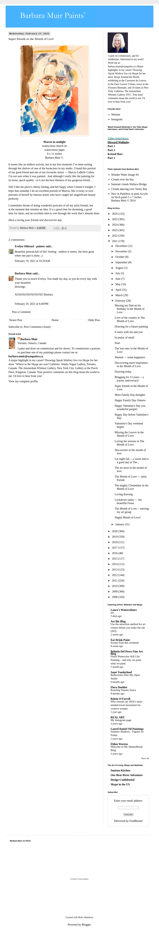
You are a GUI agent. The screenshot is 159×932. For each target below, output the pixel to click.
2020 (115, 531)
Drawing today (123, 371)
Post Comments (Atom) (37, 326)
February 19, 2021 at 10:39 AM (32, 260)
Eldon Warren (119, 744)
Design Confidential (122, 779)
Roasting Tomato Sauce (123, 690)
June (118, 278)
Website (115, 114)
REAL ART (118, 717)
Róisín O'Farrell (120, 698)
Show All (145, 758)
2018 (115, 542)
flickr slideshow (85, 917)
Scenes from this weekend (125, 642)
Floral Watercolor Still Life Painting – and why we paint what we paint (126, 660)
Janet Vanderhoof (121, 672)
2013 (115, 569)
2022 (115, 235)
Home (55, 320)
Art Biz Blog (118, 621)
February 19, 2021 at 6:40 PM (31, 303)
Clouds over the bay (122, 179)
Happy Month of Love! (128, 517)
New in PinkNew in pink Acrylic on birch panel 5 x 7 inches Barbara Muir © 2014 (129, 197)
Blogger (86, 924)
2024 (115, 224)
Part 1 (111, 146)
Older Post (94, 320)
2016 (115, 553)
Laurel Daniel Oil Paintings (127, 728)
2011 (115, 580)
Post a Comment (21, 311)
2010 (115, 586)
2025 (115, 219)
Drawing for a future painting (131, 326)
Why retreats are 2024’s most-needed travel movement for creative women (127, 705)
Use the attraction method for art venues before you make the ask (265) (128, 627)
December (121, 245)
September (121, 262)
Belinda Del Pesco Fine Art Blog (127, 652)
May (118, 284)
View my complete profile (23, 381)
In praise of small (124, 337)
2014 (115, 564)
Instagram (116, 119)
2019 (115, 536)
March (119, 295)
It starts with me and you (129, 332)
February (120, 300)
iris (112, 612)
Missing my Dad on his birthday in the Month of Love (130, 309)
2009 (115, 591)
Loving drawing (124, 494)
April (118, 289)
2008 (115, 596)
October (120, 256)
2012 (115, 575)
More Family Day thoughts (130, 394)
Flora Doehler (119, 687)
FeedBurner (136, 820)
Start (117, 342)
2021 (115, 241)
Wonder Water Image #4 (125, 174)
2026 (115, 213)
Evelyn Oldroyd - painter (30, 246)
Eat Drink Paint (120, 639)
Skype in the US (120, 784)
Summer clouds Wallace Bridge (129, 184)
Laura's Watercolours (124, 609)
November (121, 251)
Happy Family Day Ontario (130, 400)
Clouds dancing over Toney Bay (129, 189)
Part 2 (111, 150)
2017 (115, 547)
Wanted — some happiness (130, 357)
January (120, 524)
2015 (115, 558)
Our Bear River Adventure (127, 775)
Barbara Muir (23, 273)
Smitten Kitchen (120, 770)
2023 (115, 230)
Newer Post (15, 320)
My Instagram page (121, 720)
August (119, 267)
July (118, 273)
